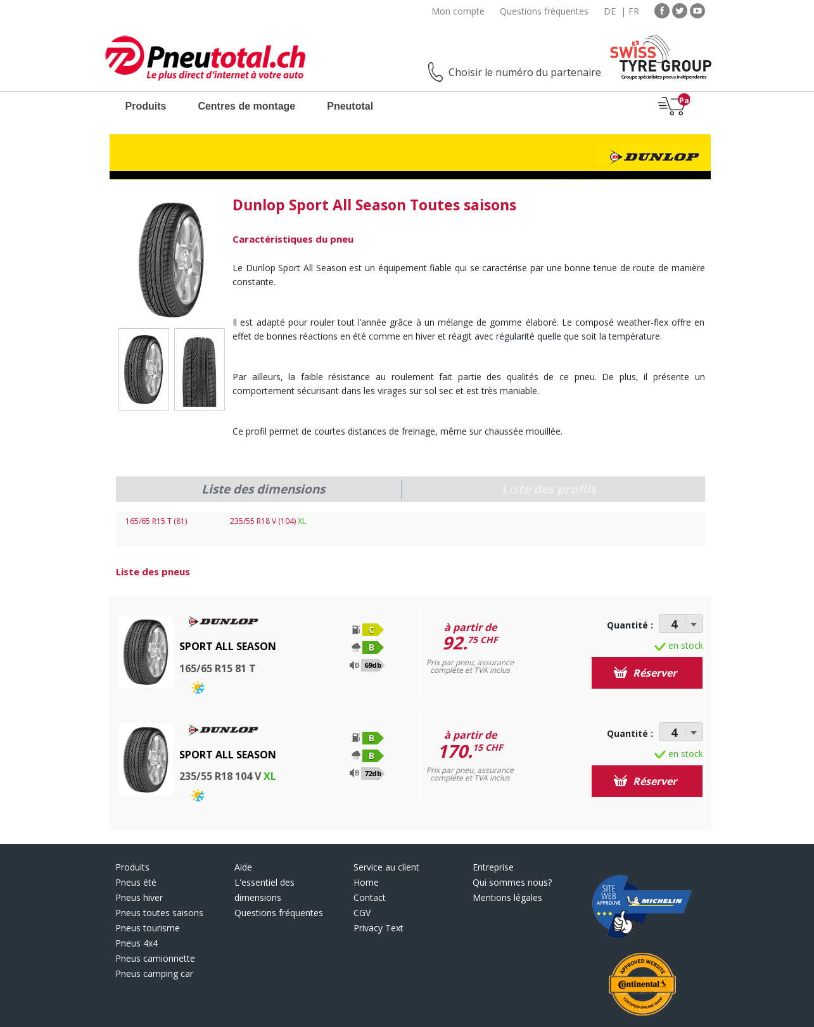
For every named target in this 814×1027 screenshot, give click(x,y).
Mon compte (458, 11)
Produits (146, 106)
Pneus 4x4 (136, 943)
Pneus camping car (154, 973)
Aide (243, 867)
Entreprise (493, 867)
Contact (369, 897)
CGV (362, 913)
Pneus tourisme (147, 928)
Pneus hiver (139, 897)
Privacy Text (378, 928)
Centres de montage (246, 106)
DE (610, 11)
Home (366, 882)
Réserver (645, 673)
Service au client (386, 867)
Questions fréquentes (544, 11)
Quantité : (630, 625)
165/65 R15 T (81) (156, 521)
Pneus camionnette (155, 958)
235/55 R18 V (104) (268, 521)
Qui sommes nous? (512, 882)
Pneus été (135, 882)
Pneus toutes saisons (159, 913)
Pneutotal (350, 106)
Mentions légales (507, 897)
